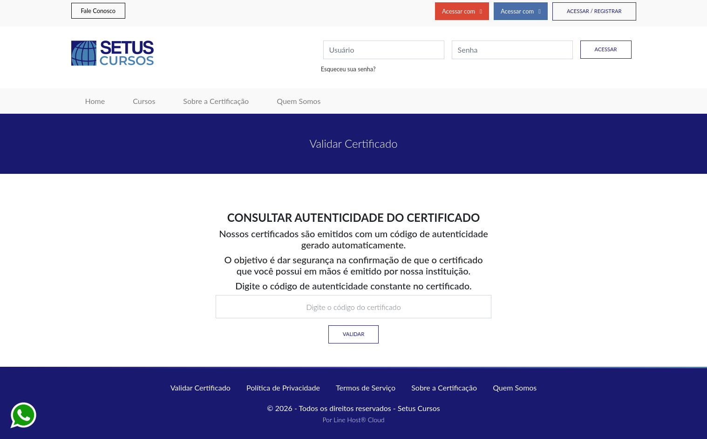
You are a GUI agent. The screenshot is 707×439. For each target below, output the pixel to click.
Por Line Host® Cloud (353, 420)
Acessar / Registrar (594, 11)
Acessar (606, 49)
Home (102, 100)
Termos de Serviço (365, 387)
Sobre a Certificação (216, 100)
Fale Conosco (98, 10)
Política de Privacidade (283, 387)
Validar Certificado (200, 387)
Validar (353, 334)
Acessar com (462, 11)
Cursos (144, 100)
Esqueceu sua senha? (348, 69)
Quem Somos (298, 100)
